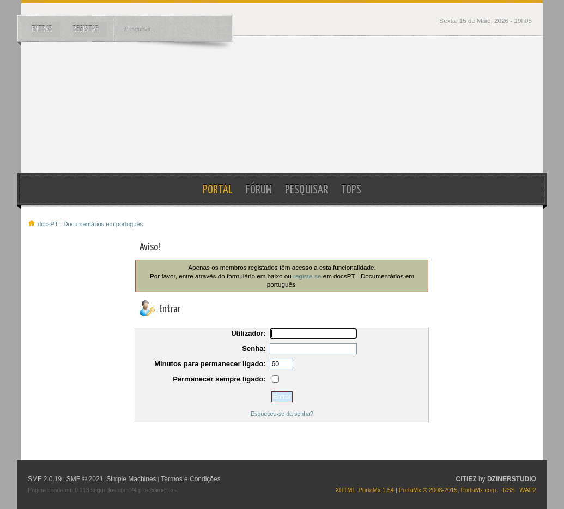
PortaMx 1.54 (376, 490)
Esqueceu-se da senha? (282, 413)
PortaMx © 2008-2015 (428, 490)
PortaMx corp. (479, 490)
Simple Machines (131, 479)
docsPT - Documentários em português (282, 104)
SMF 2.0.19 (45, 479)
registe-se (307, 276)
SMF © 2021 (85, 479)
